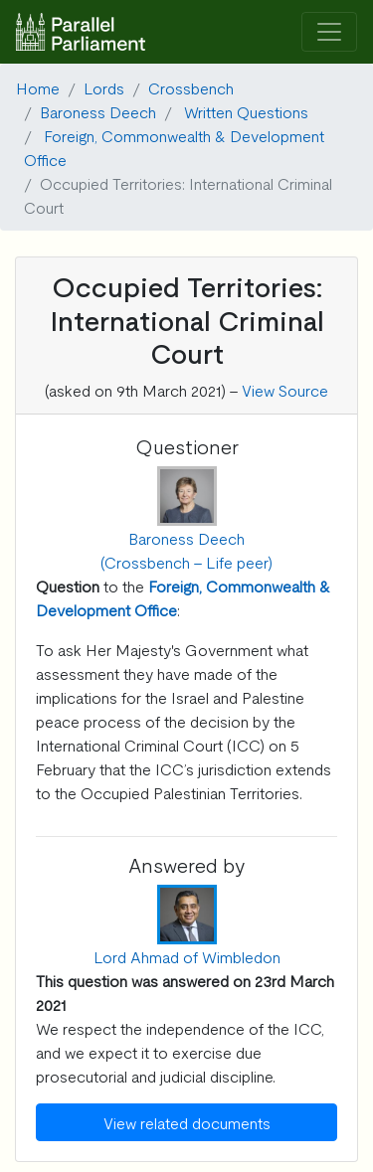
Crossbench (191, 87)
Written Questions (246, 111)
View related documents (187, 1122)
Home (38, 87)
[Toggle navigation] (329, 32)
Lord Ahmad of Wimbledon (186, 956)
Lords (104, 87)
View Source (285, 390)
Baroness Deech (98, 111)
